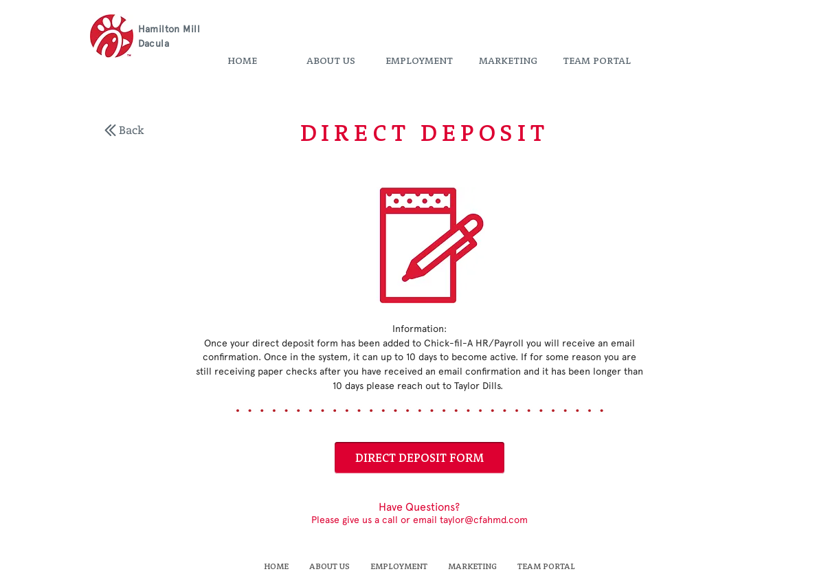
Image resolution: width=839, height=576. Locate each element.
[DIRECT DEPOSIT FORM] (419, 458)
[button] (331, 61)
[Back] (132, 130)
